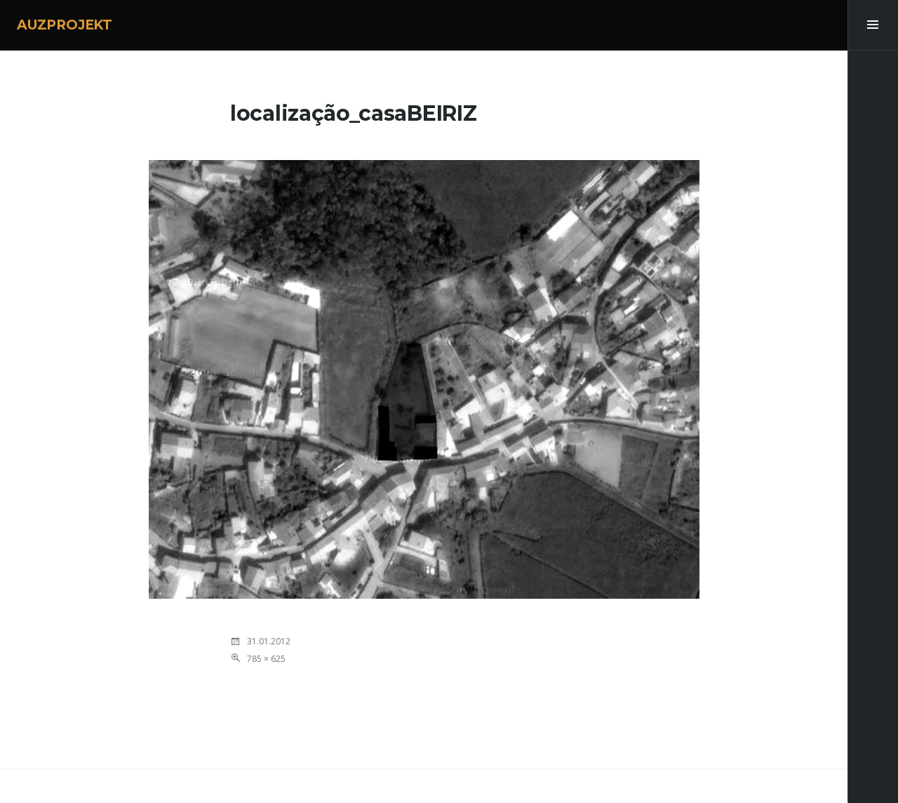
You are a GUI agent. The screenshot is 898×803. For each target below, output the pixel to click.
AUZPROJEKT (64, 25)
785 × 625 (266, 659)
